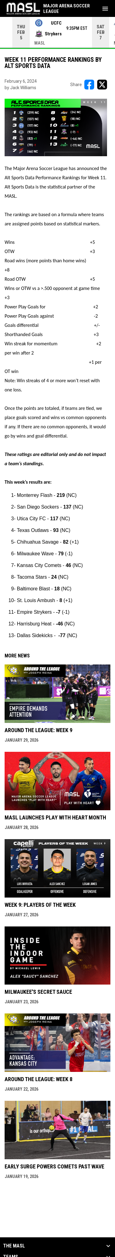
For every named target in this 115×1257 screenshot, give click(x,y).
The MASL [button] (14, 1245)
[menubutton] (105, 8)
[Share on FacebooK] (89, 84)
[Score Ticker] (57, 32)
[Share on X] (102, 84)
